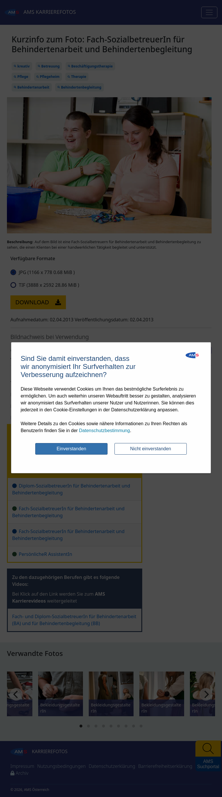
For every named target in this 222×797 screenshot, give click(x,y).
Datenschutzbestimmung (104, 430)
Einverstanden (71, 448)
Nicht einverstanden (150, 448)
